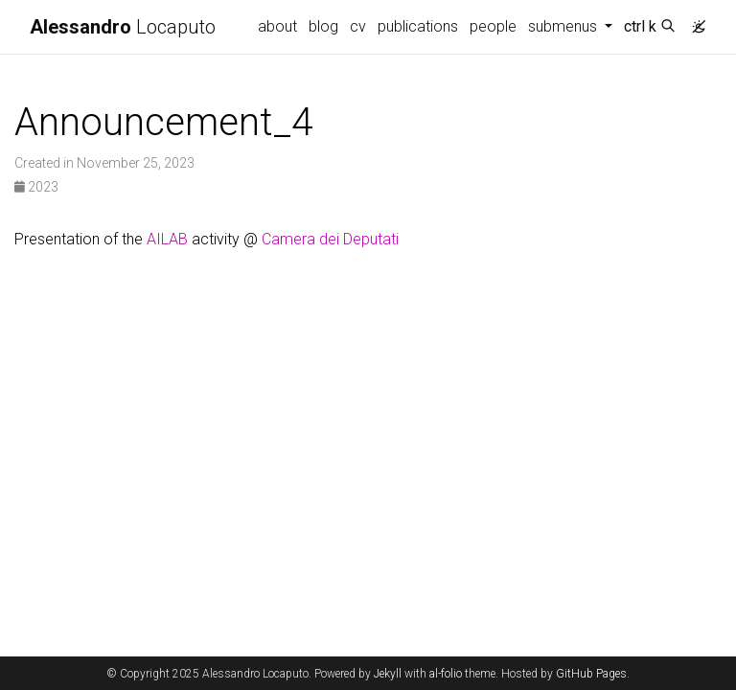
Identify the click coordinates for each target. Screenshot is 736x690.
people (493, 26)
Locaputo (123, 26)
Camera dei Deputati (330, 239)
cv (358, 26)
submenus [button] (564, 26)
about (277, 26)
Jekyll (388, 673)
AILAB (167, 239)
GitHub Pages (591, 673)
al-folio (445, 673)
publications (418, 26)
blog (323, 26)
